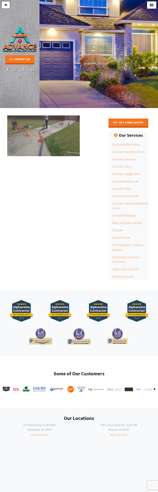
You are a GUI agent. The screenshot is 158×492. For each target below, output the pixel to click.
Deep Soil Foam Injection (127, 223)
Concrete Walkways (124, 215)
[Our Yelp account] (24, 69)
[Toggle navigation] (151, 5)
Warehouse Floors (123, 276)
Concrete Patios (121, 188)
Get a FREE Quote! (128, 122)
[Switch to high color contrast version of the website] (6, 5)
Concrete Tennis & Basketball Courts (130, 206)
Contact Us (20, 59)
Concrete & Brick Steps (126, 144)
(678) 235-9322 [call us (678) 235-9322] (39, 435)
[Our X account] (15, 70)
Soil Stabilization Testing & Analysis (127, 247)
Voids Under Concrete (125, 269)
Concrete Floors (121, 166)
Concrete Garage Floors (126, 174)
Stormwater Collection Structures (125, 259)
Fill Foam (117, 230)
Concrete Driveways (124, 159)
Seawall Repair (121, 237)
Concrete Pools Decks (125, 196)
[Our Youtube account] (32, 69)
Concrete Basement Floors (128, 152)
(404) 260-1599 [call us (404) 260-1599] (118, 435)
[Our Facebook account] (7, 69)
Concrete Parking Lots (125, 181)
